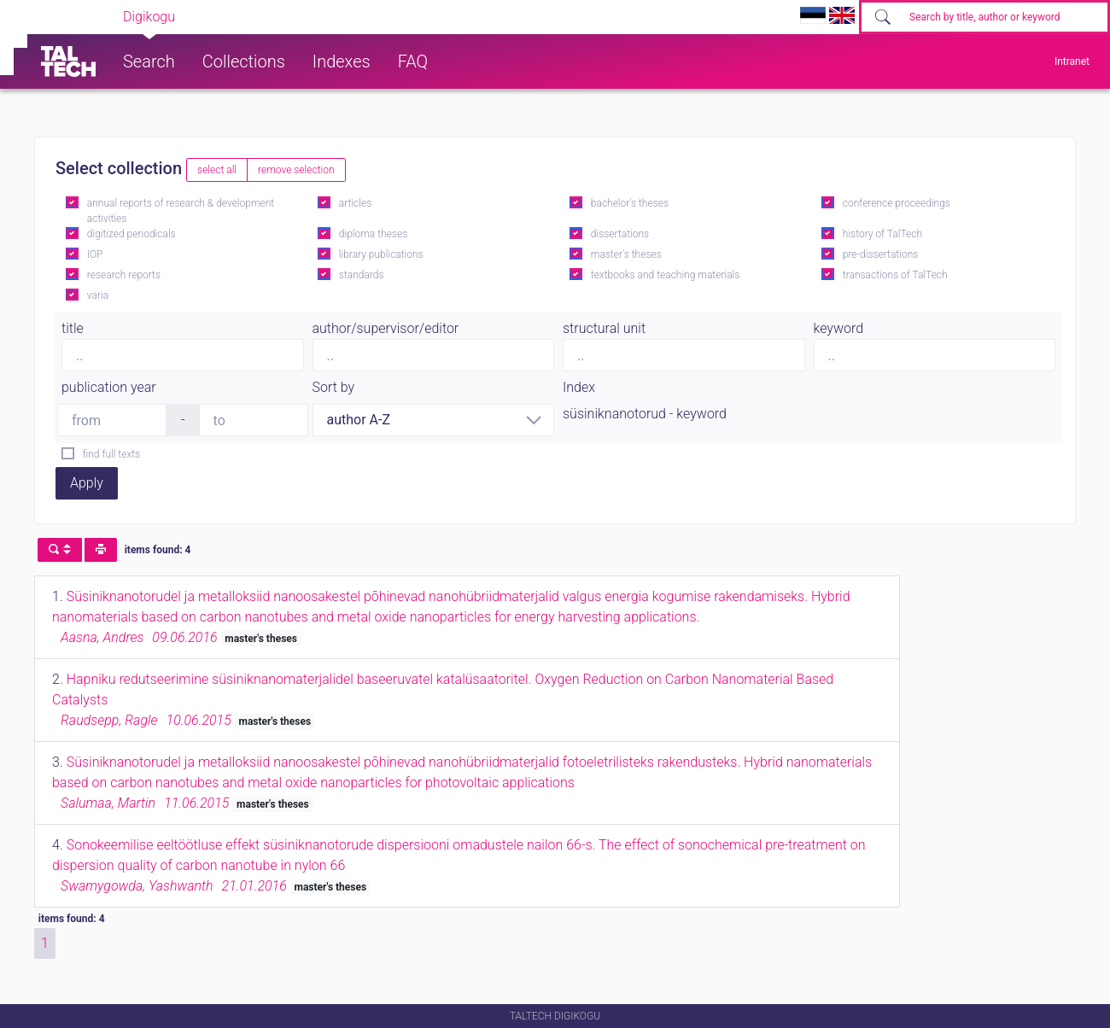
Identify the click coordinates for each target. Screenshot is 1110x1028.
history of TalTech (882, 234)
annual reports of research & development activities (180, 211)
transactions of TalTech (895, 275)
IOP (95, 254)
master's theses (626, 254)
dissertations (620, 234)
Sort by (334, 387)
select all (217, 170)
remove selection (296, 170)
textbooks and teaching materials (665, 275)
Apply (86, 483)
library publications (381, 254)
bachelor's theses (630, 203)
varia (97, 295)
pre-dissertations (881, 254)
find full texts (111, 454)
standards (361, 275)
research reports (124, 275)
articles (355, 203)
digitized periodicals (131, 234)
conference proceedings (896, 203)
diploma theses (373, 234)
